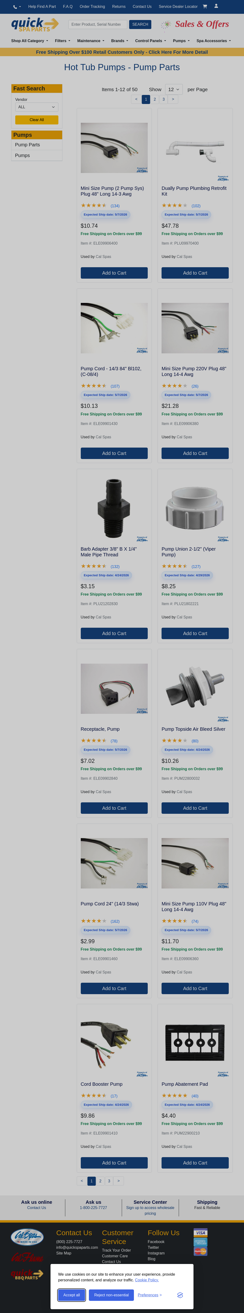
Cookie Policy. (147, 1280)
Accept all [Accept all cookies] (71, 1295)
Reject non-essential (111, 1295)
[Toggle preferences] (150, 1295)
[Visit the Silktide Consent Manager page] (180, 1295)
